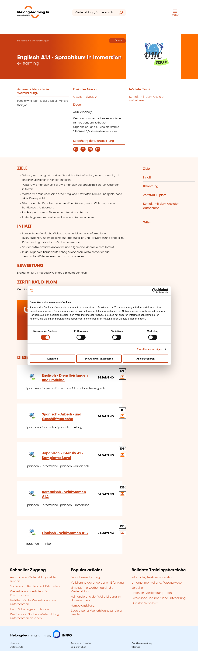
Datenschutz (16, 647)
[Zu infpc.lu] (41, 637)
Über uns (14, 643)
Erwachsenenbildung (85, 577)
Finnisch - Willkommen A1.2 (65, 533)
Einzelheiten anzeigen (149, 349)
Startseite (22, 41)
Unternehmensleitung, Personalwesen (157, 582)
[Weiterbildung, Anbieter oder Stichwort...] (93, 12)
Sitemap (136, 647)
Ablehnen (52, 358)
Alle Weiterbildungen (38, 41)
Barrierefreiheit (78, 647)
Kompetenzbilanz (82, 605)
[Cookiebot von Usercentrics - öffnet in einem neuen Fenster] (154, 290)
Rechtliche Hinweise (81, 643)
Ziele (146, 168)
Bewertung (150, 186)
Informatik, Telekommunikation (152, 577)
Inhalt (147, 177)
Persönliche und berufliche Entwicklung (159, 598)
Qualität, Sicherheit (145, 603)
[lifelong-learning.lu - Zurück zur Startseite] (33, 12)
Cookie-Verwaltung (142, 643)
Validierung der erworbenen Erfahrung (97, 582)
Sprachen (138, 587)
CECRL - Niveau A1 (85, 96)
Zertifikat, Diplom (154, 195)
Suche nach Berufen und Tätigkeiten (35, 586)
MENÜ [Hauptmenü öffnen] (175, 15)
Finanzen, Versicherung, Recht (152, 593)
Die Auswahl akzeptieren (99, 358)
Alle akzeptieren (145, 358)
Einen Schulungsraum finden (29, 609)
